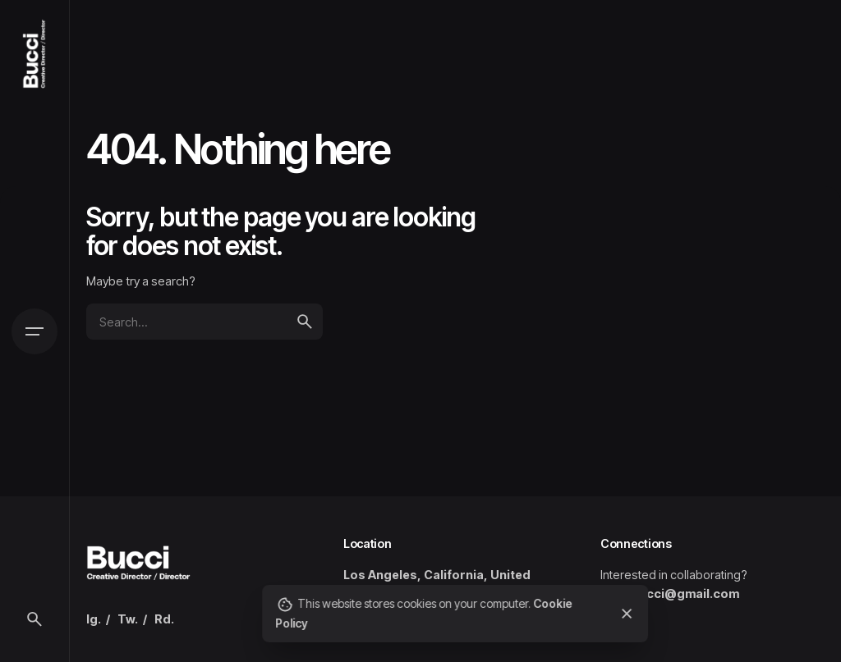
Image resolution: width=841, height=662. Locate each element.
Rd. (164, 619)
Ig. (93, 619)
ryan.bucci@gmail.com (669, 593)
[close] (627, 613)
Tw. (127, 619)
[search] (305, 322)
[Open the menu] (34, 331)
